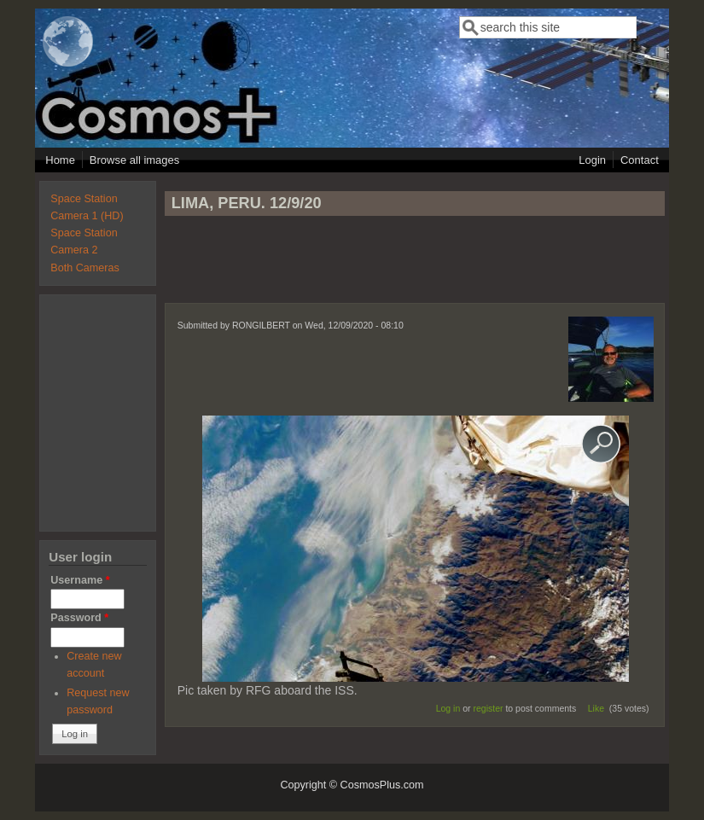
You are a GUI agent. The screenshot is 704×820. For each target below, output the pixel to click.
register (488, 708)
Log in (448, 708)
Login (592, 160)
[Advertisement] (414, 267)
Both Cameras (84, 268)
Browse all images (135, 160)
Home (60, 160)
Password (79, 618)
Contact (639, 160)
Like (596, 708)
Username (79, 580)
